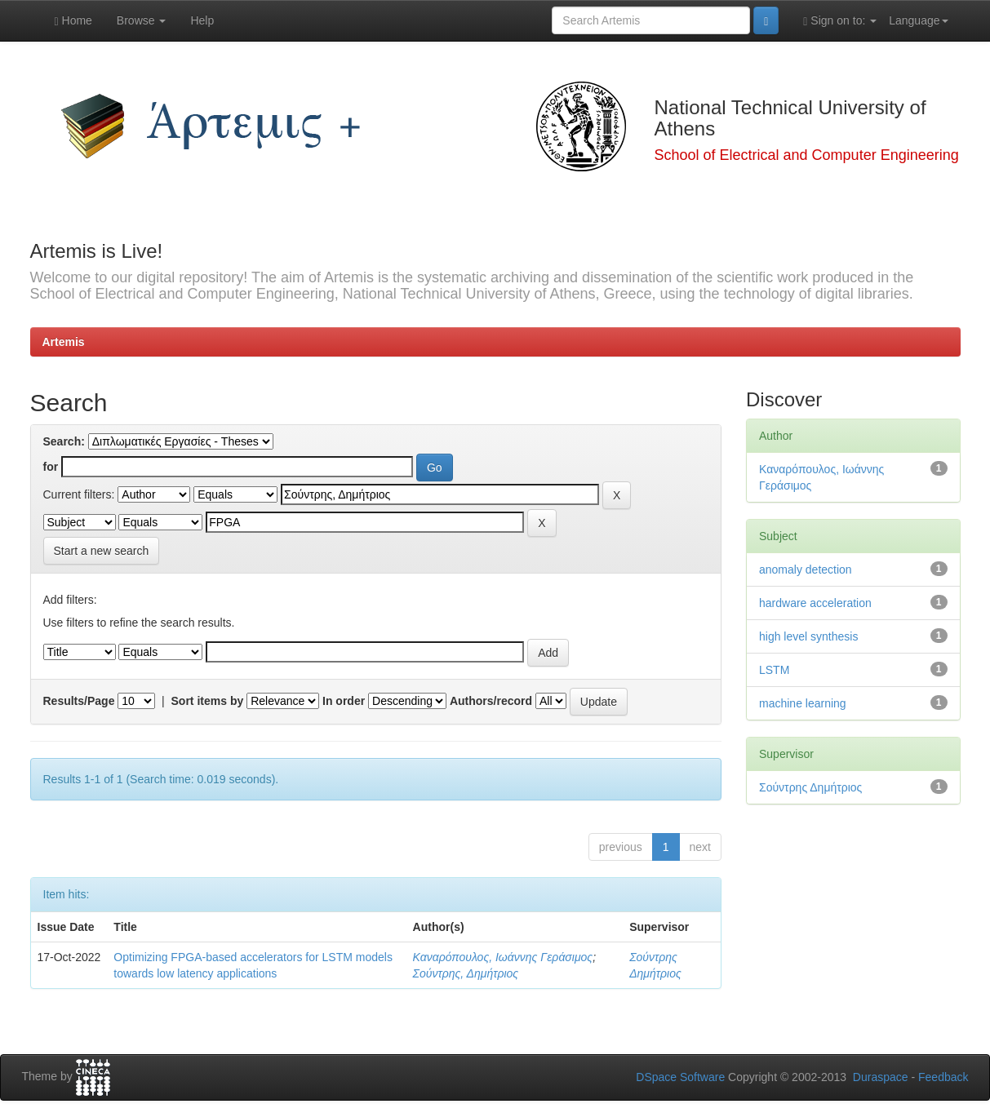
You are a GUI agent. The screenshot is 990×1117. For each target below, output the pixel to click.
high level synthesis (808, 636)
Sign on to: (840, 21)
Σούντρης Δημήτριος (810, 787)
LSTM (774, 669)
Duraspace (880, 1077)
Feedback (943, 1077)
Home (73, 21)
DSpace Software (680, 1077)
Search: (64, 441)
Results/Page (79, 700)
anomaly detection (805, 569)
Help (202, 20)
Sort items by (207, 700)
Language (918, 20)
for (51, 466)
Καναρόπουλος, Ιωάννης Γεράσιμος (503, 957)
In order (343, 700)
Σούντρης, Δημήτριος (466, 973)
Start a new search (101, 550)
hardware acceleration (815, 602)
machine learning (802, 703)
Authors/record (491, 700)
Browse (141, 20)
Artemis (63, 341)
